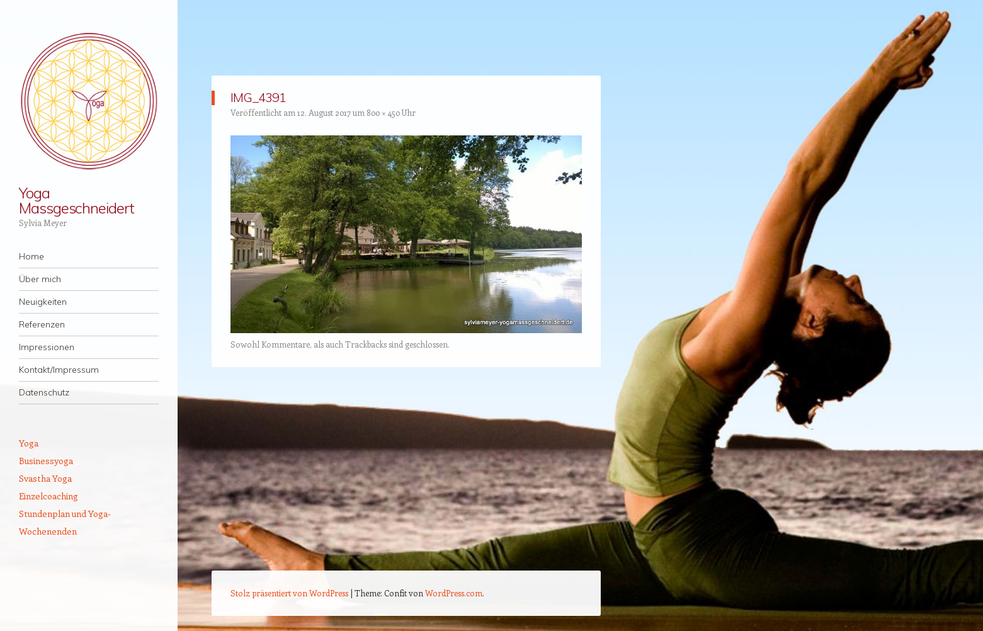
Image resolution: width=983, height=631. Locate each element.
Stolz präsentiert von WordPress (289, 593)
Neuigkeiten (43, 301)
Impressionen (46, 347)
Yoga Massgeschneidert (76, 200)
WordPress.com (453, 593)
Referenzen (42, 324)
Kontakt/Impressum (59, 369)
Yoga (28, 443)
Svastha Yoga (45, 478)
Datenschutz (44, 392)
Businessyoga (46, 461)
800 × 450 (383, 112)
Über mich (40, 279)
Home (31, 256)
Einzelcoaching (48, 496)
